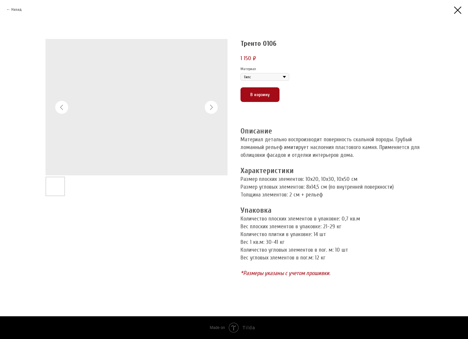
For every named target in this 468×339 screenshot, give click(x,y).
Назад (16, 9)
